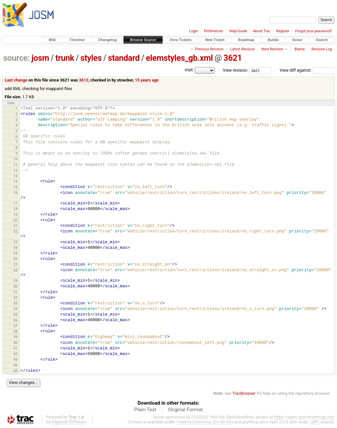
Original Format (185, 410)
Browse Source (143, 40)
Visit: (189, 69)
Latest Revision (242, 49)
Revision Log (321, 49)
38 (15, 331)
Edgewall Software (69, 421)
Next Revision (272, 49)
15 (15, 187)
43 (15, 359)
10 (15, 158)
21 (15, 226)
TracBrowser (244, 393)
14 (15, 181)
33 (15, 303)
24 (15, 247)
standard (124, 58)
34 (15, 308)
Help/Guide (238, 31)
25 (15, 253)
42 (15, 353)
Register (282, 31)
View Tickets (180, 40)
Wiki (52, 40)
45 (15, 371)
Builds (273, 40)
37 (15, 325)
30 (15, 286)
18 (15, 208)
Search (322, 40)
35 (15, 314)
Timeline (77, 40)
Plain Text (145, 410)
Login (193, 31)
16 (15, 192)
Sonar (297, 40)
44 (15, 365)
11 (15, 164)
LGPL (315, 421)
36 (15, 320)
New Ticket (215, 40)
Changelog (107, 40)
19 (15, 214)
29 (15, 280)
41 (15, 348)
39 (15, 337)
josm (40, 58)
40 (15, 342)
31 (15, 292)
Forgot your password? (313, 31)
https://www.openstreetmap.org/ (304, 417)
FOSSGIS (199, 417)
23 (15, 242)
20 (15, 220)
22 (15, 231)
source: (16, 58)
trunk (64, 58)
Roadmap (246, 40)
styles (91, 58)
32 (15, 297)
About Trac (262, 31)
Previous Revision (209, 49)
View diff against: (307, 70)
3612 (84, 80)
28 (15, 270)
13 (15, 176)
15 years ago (147, 80)
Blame (300, 49)
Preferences (213, 31)
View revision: (235, 70)
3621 (232, 58)
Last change (16, 80)
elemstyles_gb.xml (179, 58)
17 (15, 203)
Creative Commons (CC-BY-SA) (204, 421)
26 (15, 258)
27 (15, 264)
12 (15, 170)
